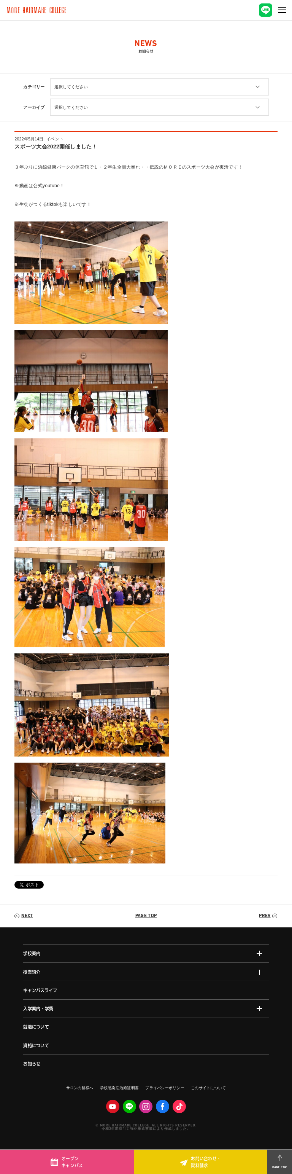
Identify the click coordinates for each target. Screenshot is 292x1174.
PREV (264, 916)
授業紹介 (31, 972)
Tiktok (179, 1106)
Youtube (112, 1106)
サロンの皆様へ (80, 1088)
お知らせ (31, 1063)
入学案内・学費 (38, 1008)
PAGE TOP (146, 916)
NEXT (27, 916)
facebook (162, 1106)
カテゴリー (33, 86)
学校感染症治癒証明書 (119, 1088)
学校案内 (31, 953)
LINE (129, 1106)
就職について (36, 1026)
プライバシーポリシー (164, 1088)
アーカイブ (33, 107)
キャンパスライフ (40, 990)
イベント (54, 139)
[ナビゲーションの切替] (282, 10)
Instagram (145, 1106)
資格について (36, 1045)
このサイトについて (208, 1088)
